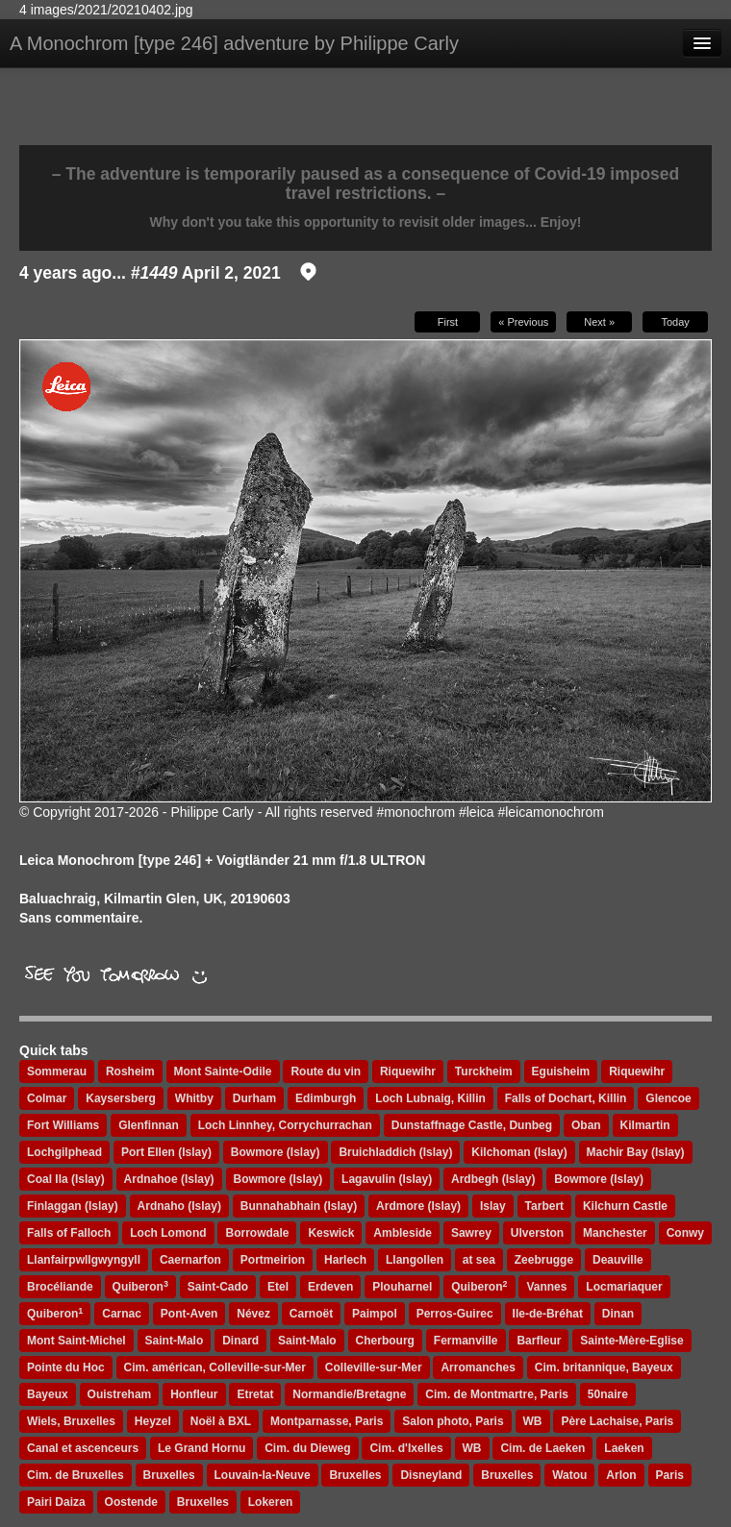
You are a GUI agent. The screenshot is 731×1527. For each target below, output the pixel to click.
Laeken (623, 1448)
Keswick (331, 1233)
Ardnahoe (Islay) (169, 1179)
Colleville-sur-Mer (373, 1367)
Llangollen (414, 1260)
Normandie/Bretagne (349, 1394)
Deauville (617, 1260)
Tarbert (544, 1206)
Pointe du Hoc (66, 1367)
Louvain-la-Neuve (262, 1475)
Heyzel (153, 1421)
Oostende (131, 1502)
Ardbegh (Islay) (493, 1179)
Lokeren (270, 1502)
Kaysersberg (121, 1098)
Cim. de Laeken (542, 1448)
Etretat (255, 1394)
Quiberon (140, 1286)
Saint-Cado (218, 1286)
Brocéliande (60, 1286)
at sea (479, 1260)
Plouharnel (402, 1286)
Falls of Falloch (69, 1233)
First (448, 322)
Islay (493, 1206)
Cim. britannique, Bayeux (604, 1367)
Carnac (121, 1313)
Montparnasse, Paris (326, 1421)
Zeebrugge (544, 1260)
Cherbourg (385, 1340)
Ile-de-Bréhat (548, 1313)
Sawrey (471, 1233)
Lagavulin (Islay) (386, 1179)
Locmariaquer (624, 1286)
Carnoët (311, 1313)
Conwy (685, 1233)
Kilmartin (645, 1125)
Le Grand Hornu (201, 1448)
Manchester (615, 1233)
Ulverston (537, 1233)
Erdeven (330, 1286)
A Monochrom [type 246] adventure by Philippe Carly (234, 43)
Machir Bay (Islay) (636, 1152)
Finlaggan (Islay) (72, 1206)
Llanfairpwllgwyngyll (83, 1260)
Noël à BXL (220, 1421)
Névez (253, 1313)
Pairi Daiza (56, 1502)
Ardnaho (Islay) (179, 1206)
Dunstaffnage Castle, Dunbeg (471, 1125)
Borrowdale (257, 1233)
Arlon (621, 1475)
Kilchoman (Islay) (519, 1152)
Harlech (345, 1260)
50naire (608, 1394)
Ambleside (402, 1233)
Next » (599, 322)
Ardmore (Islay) (418, 1206)
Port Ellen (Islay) (166, 1152)
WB (532, 1421)
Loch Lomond (168, 1233)
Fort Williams (63, 1125)
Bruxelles (169, 1475)
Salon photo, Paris (452, 1421)
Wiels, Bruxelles (71, 1421)
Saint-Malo (174, 1340)
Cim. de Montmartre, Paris (496, 1394)
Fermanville (466, 1340)
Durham (254, 1098)
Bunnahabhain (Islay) (298, 1206)
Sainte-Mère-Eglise (631, 1340)
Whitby (194, 1098)
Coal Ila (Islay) (66, 1179)
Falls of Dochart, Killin (566, 1098)
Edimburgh (325, 1098)
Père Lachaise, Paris (617, 1421)
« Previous (523, 322)
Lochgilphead (64, 1152)
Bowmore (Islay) (275, 1152)
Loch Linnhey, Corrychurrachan (285, 1125)
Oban (586, 1125)
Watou (569, 1475)
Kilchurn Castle (625, 1206)
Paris (670, 1475)
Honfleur (193, 1394)
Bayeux (47, 1394)
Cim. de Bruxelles (75, 1475)
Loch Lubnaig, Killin (430, 1098)
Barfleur (539, 1340)
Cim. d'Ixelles (405, 1448)
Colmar (46, 1098)
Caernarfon (190, 1260)
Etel (278, 1286)
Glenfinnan (148, 1125)
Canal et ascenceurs (83, 1448)
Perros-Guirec (454, 1313)
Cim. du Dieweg (307, 1448)
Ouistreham (120, 1394)
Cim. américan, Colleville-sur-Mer (215, 1367)
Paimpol (374, 1313)
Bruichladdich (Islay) (395, 1152)
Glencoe (668, 1098)
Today (675, 322)
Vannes (546, 1286)
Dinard (240, 1340)
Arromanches (478, 1367)
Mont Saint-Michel (76, 1340)
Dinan (618, 1313)
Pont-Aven (189, 1313)
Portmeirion (272, 1260)
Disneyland (431, 1475)
